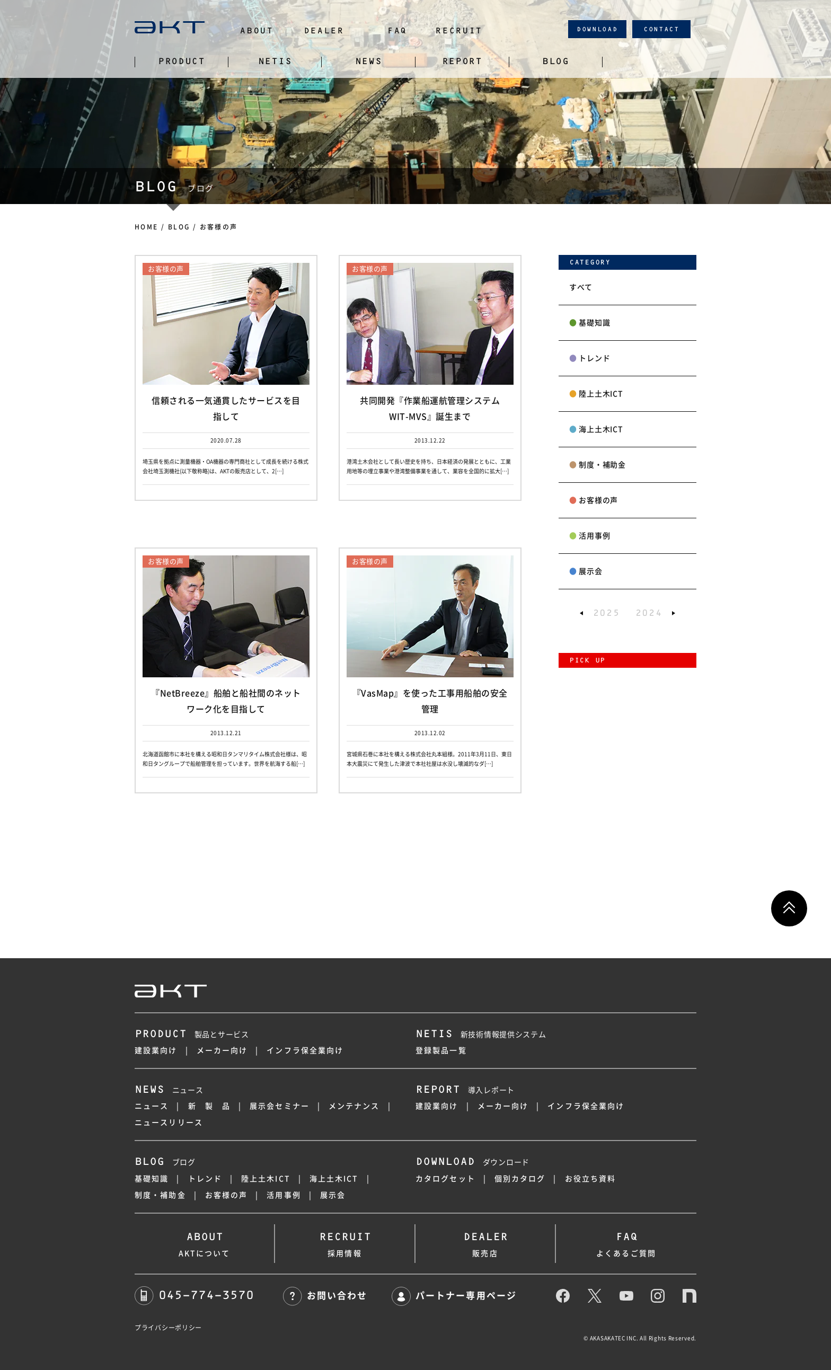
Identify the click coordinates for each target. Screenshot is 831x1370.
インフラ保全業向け (305, 1050)
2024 (648, 613)
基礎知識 (589, 322)
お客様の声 (593, 500)
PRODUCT (181, 61)
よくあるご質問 (626, 1242)
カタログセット (445, 1178)
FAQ (397, 30)
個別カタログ (520, 1178)
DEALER (324, 30)
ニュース (169, 1090)
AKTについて (204, 1242)
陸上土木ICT (596, 393)
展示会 (586, 571)
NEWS (368, 61)
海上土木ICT (596, 429)
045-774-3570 (194, 1295)
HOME (146, 227)
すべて (581, 287)
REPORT (462, 61)
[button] (581, 613)
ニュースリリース (169, 1122)
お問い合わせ (325, 1295)
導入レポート (465, 1090)
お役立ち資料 (590, 1178)
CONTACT (661, 29)
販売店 (485, 1242)
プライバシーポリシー (168, 1327)
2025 (606, 613)
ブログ (165, 1162)
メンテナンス (354, 1106)
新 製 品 (209, 1106)
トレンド (589, 358)
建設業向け (156, 1050)
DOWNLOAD (597, 29)
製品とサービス (192, 1034)
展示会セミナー (280, 1106)
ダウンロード (472, 1162)
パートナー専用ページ (454, 1295)
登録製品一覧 (441, 1050)
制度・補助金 (597, 465)
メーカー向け (222, 1050)
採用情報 (344, 1242)
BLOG (555, 61)
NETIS (275, 61)
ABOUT (256, 30)
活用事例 (589, 536)
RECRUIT (458, 30)
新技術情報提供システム (480, 1034)
